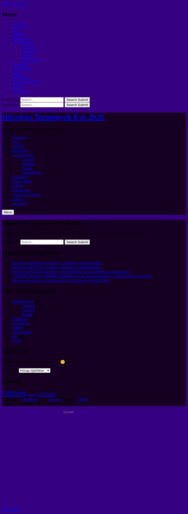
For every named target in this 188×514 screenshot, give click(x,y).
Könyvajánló (22, 69)
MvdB (83, 399)
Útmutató (19, 25)
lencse (17, 341)
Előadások (20, 64)
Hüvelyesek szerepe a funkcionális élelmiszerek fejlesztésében (61, 280)
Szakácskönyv (23, 301)
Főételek (28, 51)
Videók (17, 73)
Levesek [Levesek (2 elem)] (46, 394)
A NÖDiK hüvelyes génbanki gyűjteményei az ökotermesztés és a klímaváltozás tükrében (82, 276)
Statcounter (11, 510)
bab (14, 336)
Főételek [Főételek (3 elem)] (14, 393)
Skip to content (14, 4)
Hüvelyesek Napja (26, 82)
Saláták (27, 56)
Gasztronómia (23, 42)
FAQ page (68, 412)
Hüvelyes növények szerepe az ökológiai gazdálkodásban (57, 267)
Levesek (28, 47)
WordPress (30, 399)
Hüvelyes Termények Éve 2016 (53, 117)
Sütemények (31, 60)
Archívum (10, 370)
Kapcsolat (19, 91)
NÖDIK (18, 34)
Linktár (17, 86)
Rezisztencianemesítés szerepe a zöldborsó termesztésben (57, 263)
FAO (15, 29)
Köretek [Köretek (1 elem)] (32, 394)
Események (21, 78)
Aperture (55, 399)
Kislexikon (20, 38)
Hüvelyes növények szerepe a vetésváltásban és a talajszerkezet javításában (71, 272)
